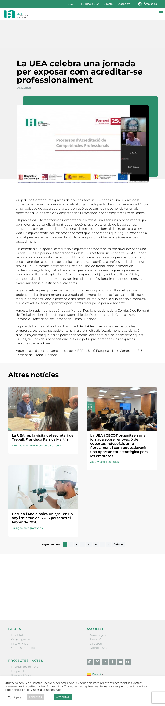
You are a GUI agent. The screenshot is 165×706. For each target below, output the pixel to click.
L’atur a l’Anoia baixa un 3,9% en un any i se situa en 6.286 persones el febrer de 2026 (42, 490)
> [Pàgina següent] (108, 517)
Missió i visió (19, 616)
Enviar (148, 576)
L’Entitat (17, 607)
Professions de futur (25, 639)
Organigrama (21, 612)
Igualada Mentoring (25, 660)
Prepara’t (17, 643)
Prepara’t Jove (21, 648)
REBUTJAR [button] (35, 697)
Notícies (55, 417)
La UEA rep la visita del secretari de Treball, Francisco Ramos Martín (42, 410)
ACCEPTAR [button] (63, 697)
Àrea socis (150, 3)
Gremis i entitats (23, 620)
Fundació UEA (90, 3)
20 (96, 517)
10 (89, 517)
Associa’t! (124, 3)
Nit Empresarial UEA (25, 652)
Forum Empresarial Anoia (29, 656)
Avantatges (98, 607)
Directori (108, 3)
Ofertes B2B (98, 620)
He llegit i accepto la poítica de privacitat (33, 568)
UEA (70, 3)
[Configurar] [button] (15, 697)
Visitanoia (18, 665)
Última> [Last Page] (118, 517)
